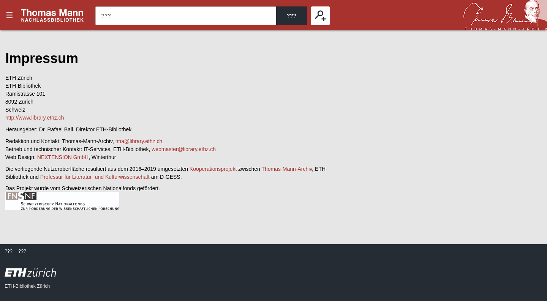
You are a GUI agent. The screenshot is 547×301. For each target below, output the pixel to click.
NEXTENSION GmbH (63, 157)
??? (52, 15)
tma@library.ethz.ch (139, 141)
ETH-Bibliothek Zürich (27, 286)
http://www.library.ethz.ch (34, 118)
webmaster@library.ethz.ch (184, 149)
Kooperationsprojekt (213, 169)
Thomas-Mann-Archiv (287, 169)
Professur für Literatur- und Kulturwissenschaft (95, 177)
